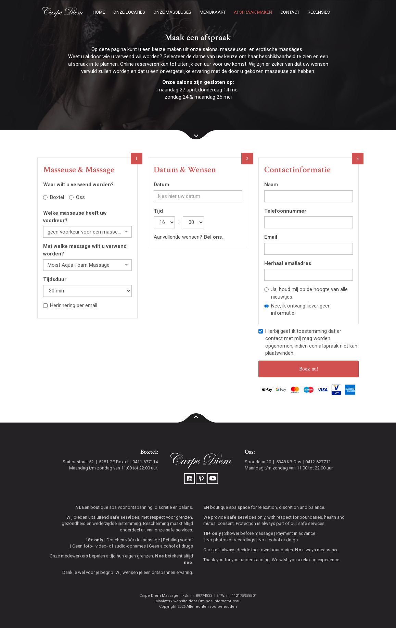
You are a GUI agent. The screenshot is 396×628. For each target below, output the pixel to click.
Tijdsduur (54, 279)
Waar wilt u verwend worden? (78, 184)
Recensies (319, 12)
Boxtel (53, 197)
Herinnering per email (70, 305)
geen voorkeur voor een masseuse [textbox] (85, 232)
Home (99, 12)
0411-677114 (145, 461)
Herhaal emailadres (287, 263)
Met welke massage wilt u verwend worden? (85, 249)
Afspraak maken (253, 12)
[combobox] (87, 232)
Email (270, 237)
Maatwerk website (171, 601)
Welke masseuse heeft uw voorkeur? (75, 216)
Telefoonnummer (285, 211)
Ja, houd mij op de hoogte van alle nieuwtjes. (306, 293)
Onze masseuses (172, 12)
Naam (271, 184)
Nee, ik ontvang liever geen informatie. (297, 309)
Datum (161, 184)
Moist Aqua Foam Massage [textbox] (79, 265)
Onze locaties (129, 12)
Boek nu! (308, 369)
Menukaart (213, 12)
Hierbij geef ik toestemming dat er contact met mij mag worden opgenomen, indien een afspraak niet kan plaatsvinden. (307, 342)
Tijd (158, 211)
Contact (289, 12)
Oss (77, 197)
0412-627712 (318, 461)
